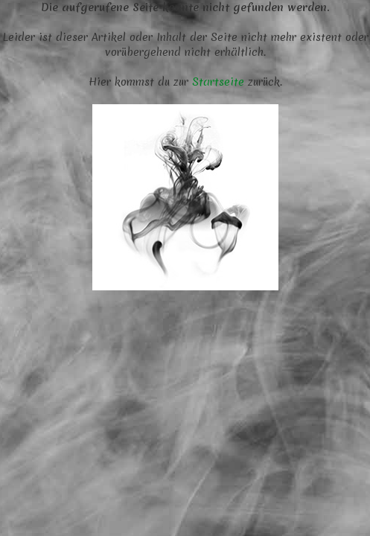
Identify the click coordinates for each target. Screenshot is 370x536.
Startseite (218, 81)
